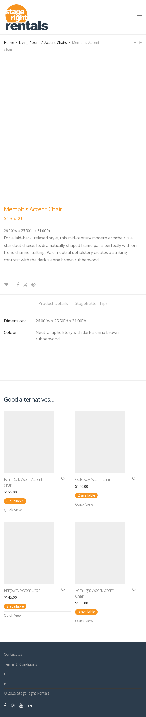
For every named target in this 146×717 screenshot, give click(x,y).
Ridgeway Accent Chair (22, 590)
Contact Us (13, 654)
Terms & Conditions (20, 664)
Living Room (29, 42)
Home (9, 42)
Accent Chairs (55, 42)
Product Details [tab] (53, 303)
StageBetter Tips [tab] (91, 303)
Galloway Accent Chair (92, 479)
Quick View (13, 509)
